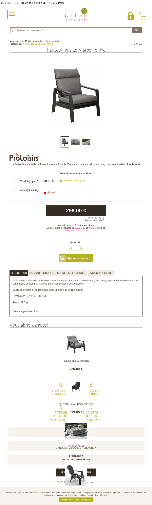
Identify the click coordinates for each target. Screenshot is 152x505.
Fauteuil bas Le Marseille (76, 360)
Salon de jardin (52, 41)
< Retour (138, 44)
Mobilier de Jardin (33, 41)
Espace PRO (56, 3)
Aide (43, 3)
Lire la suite (133, 164)
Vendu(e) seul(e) (29, 190)
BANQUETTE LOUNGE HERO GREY (76, 448)
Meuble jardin (16, 41)
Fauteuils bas (16, 44)
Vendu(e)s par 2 (29, 181)
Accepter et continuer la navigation (76, 500)
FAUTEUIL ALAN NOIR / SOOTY (76, 404)
